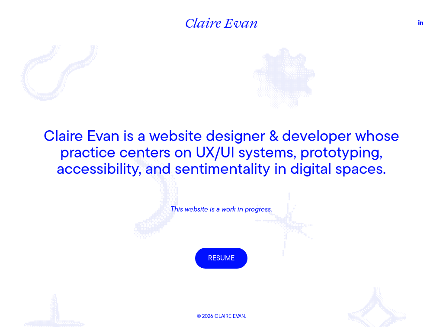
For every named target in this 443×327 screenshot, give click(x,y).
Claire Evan (221, 22)
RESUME (221, 258)
